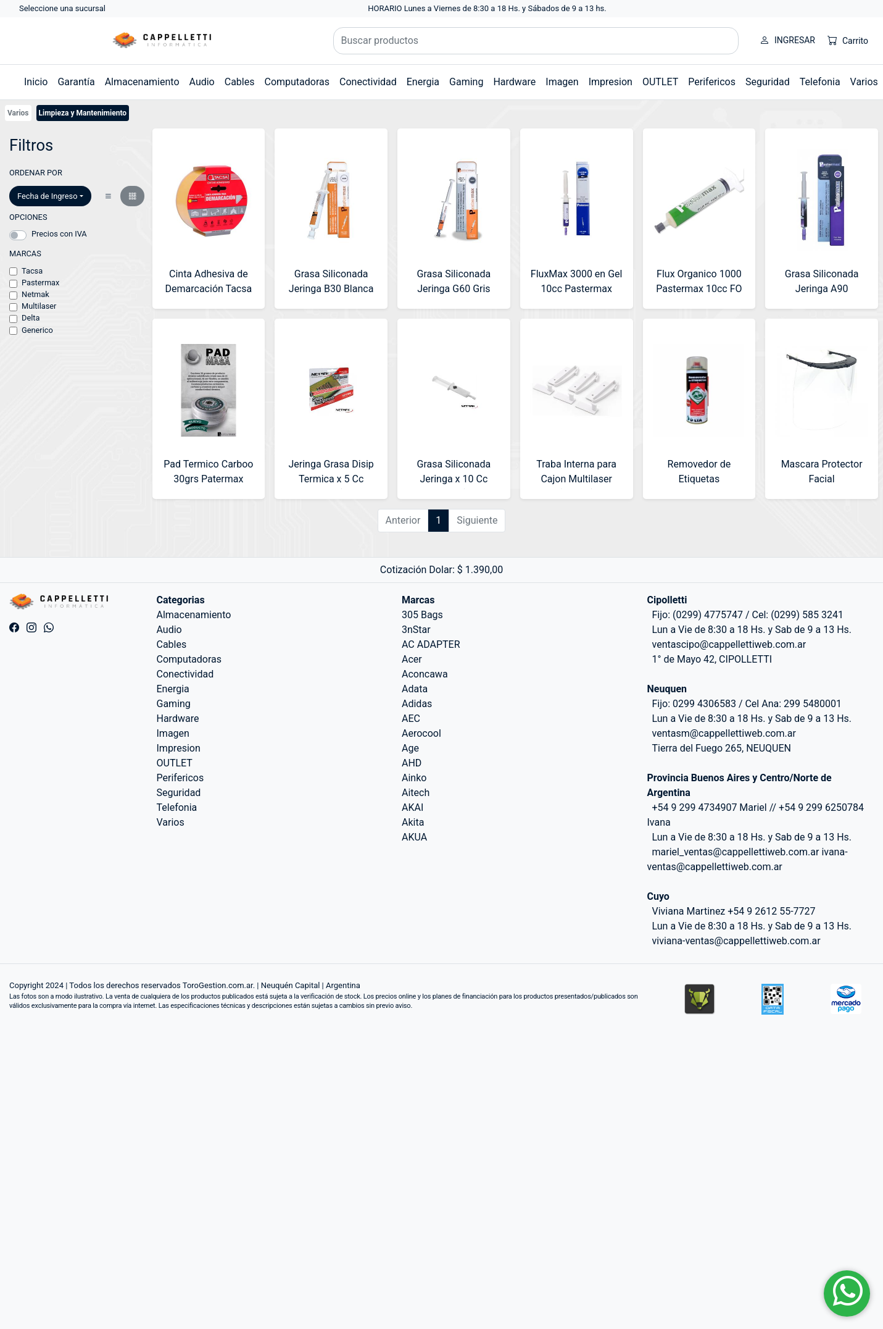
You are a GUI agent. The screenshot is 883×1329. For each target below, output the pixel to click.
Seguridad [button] (767, 82)
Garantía (75, 82)
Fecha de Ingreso (47, 196)
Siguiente (477, 520)
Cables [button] (240, 82)
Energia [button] (423, 82)
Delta (30, 317)
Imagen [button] (561, 82)
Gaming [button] (466, 82)
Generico (37, 330)
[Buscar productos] (536, 40)
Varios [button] (864, 82)
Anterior (403, 520)
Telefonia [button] (820, 82)
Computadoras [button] (297, 82)
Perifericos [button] (712, 82)
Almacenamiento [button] (142, 82)
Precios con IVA (59, 233)
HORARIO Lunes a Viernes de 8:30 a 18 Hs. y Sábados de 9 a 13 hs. (487, 8)
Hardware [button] (514, 82)
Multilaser (39, 306)
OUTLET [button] (660, 82)
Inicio (36, 82)
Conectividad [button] (368, 82)
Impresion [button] (610, 82)
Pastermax (40, 282)
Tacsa (32, 270)
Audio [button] (202, 82)
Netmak (35, 294)
